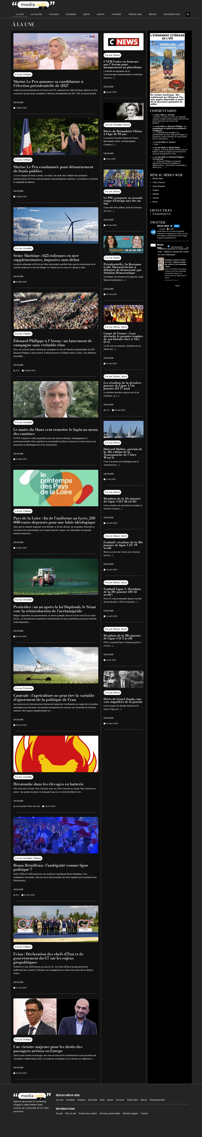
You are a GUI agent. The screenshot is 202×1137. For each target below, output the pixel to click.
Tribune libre (135, 14)
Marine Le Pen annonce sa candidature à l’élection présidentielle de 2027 (53, 83)
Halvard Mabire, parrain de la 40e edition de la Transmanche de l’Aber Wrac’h (123, 453)
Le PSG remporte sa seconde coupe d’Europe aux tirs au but (123, 201)
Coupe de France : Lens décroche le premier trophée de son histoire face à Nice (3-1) (123, 337)
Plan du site (70, 1126)
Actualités (36, 14)
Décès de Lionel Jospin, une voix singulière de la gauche (123, 700)
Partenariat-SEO (171, 14)
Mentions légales (130, 1126)
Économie (71, 14)
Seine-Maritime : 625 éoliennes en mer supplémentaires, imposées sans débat (50, 257)
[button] (188, 14)
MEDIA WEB (160, 246)
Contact (144, 1126)
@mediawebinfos (177, 247)
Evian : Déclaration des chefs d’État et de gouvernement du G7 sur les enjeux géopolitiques (52, 970)
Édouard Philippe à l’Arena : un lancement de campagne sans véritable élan (55, 342)
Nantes (156, 194)
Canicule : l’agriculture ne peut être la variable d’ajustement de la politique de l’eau (52, 707)
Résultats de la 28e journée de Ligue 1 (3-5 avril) (122, 637)
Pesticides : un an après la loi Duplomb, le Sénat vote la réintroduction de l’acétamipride (53, 615)
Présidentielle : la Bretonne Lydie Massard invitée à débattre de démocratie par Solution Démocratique (123, 268)
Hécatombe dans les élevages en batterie (52, 796)
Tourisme (116, 14)
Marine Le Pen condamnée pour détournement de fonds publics (44, 169)
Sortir (86, 14)
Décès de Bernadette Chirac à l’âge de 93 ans (123, 132)
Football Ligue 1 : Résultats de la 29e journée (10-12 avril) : (122, 592)
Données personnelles (110, 1126)
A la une (20, 14)
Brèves (152, 14)
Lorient (156, 198)
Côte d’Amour (159, 182)
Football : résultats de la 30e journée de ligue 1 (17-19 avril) (123, 545)
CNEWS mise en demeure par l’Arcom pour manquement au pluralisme (123, 64)
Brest (155, 202)
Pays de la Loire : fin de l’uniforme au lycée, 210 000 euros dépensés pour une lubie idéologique (55, 522)
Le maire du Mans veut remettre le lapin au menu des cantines (55, 431)
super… (157, 144)
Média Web (158, 178)
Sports (100, 14)
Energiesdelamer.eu (162, 214)
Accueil (59, 1126)
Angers (156, 190)
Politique (54, 14)
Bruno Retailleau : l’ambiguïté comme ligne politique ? (55, 879)
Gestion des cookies (88, 1126)
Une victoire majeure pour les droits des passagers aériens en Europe (52, 1061)
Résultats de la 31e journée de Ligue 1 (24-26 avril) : (122, 500)
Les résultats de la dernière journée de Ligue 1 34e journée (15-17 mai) (122, 386)
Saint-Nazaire (159, 186)
